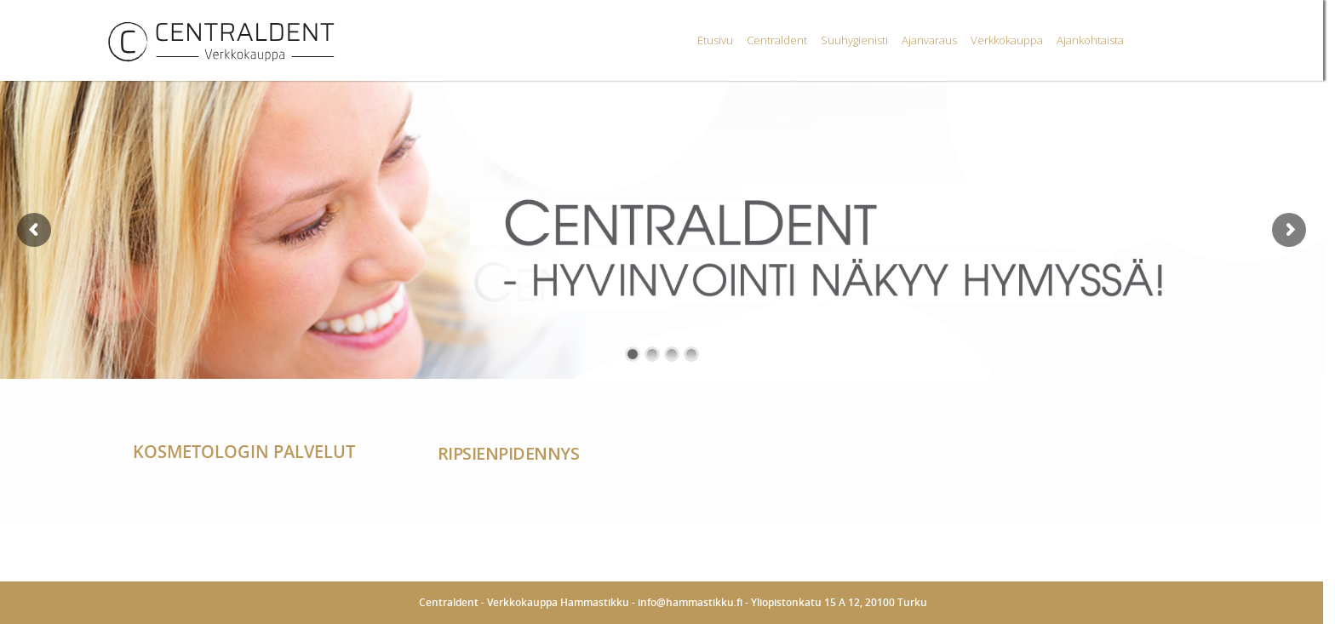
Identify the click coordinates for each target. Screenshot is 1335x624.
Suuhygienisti (854, 40)
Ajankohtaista (1090, 40)
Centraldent (777, 40)
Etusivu (715, 40)
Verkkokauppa (1007, 40)
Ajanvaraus (929, 40)
